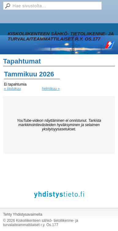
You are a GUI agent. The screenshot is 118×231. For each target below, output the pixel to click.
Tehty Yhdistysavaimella (22, 214)
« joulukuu (12, 89)
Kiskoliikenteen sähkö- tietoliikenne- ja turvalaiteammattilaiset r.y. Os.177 (61, 36)
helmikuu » (51, 89)
